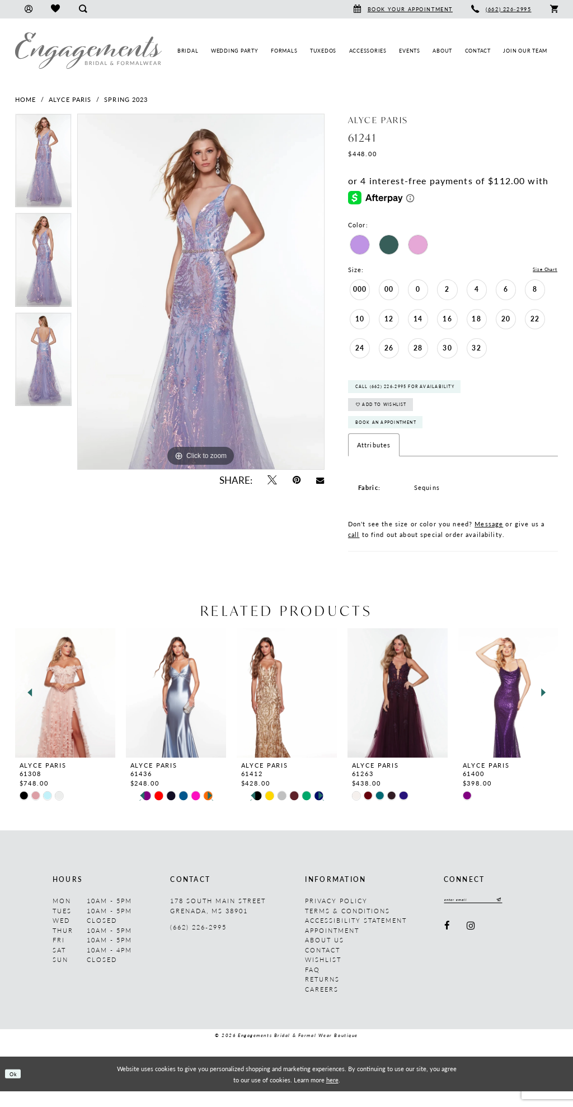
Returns (322, 995)
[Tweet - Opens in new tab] (271, 480)
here (332, 1095)
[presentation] (65, 708)
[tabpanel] (43, 163)
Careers (322, 1005)
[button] (28, 9)
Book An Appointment (395, 436)
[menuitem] (28, 9)
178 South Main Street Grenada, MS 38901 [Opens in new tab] (218, 922)
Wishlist (323, 975)
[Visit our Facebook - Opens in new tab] (448, 943)
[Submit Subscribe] (514, 917)
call (354, 550)
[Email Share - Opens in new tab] (320, 480)
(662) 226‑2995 (198, 942)
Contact (322, 965)
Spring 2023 (126, 99)
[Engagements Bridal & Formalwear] (88, 50)
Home (25, 99)
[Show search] (82, 9)
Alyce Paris (70, 99)
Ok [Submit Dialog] (16, 1089)
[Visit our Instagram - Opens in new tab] (471, 943)
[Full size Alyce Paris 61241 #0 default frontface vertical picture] (201, 291)
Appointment (332, 946)
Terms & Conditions (347, 926)
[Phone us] (501, 9)
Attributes (374, 461)
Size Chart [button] (540, 270)
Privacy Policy (336, 917)
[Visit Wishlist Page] (55, 9)
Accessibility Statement (356, 936)
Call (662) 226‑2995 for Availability (419, 391)
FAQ (312, 985)
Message (489, 539)
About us (324, 956)
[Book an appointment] (403, 9)
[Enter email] (482, 917)
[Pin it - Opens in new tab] (296, 480)
